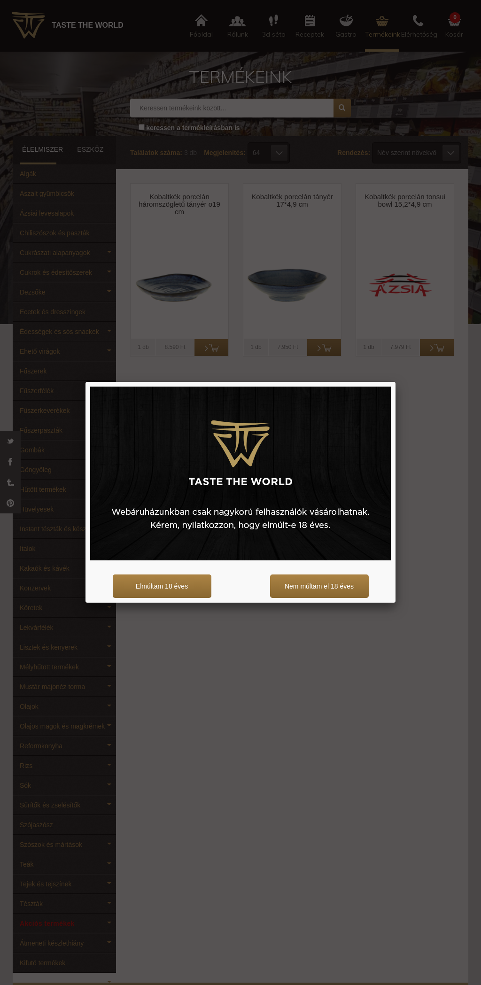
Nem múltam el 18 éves (319, 586)
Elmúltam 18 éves (162, 586)
